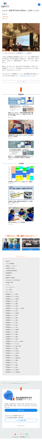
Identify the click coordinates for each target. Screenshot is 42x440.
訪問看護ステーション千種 (12, 339)
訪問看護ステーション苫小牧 (12, 350)
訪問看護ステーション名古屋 (12, 353)
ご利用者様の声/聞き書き (11, 270)
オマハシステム (9, 291)
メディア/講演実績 (10, 263)
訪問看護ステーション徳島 (12, 348)
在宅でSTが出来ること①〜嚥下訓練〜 (17, 222)
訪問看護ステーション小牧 (12, 327)
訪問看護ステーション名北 (12, 367)
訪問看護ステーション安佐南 (12, 298)
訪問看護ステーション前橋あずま (13, 357)
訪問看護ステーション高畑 (12, 336)
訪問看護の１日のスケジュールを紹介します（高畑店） (20, 181)
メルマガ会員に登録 (21, 420)
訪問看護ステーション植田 (12, 303)
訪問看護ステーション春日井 (12, 313)
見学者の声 (8, 275)
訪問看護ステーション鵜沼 (12, 306)
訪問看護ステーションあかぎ (12, 296)
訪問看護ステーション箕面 (12, 365)
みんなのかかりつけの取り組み (13, 280)
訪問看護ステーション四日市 (12, 369)
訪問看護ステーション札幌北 (12, 329)
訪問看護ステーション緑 (11, 362)
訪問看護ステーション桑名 (12, 317)
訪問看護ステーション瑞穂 (12, 360)
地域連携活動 (9, 272)
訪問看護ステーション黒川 (12, 315)
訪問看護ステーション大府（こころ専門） (15, 308)
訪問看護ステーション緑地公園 (13, 372)
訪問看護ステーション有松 (12, 301)
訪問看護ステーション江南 (12, 320)
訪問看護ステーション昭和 (12, 332)
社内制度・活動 (9, 282)
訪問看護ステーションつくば (12, 343)
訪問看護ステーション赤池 (12, 294)
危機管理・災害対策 (10, 277)
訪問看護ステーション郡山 (12, 324)
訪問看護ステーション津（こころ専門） (15, 341)
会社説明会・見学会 (10, 268)
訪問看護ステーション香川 (12, 310)
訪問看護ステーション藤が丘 (12, 355)
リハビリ (8, 284)
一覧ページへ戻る (21, 81)
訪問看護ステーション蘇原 (12, 334)
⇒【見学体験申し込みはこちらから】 (27, 75)
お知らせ (8, 261)
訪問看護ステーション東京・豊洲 (13, 346)
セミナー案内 (9, 289)
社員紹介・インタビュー (11, 265)
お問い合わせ (21, 410)
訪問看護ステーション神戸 (12, 322)
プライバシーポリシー (21, 425)
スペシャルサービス (10, 287)
